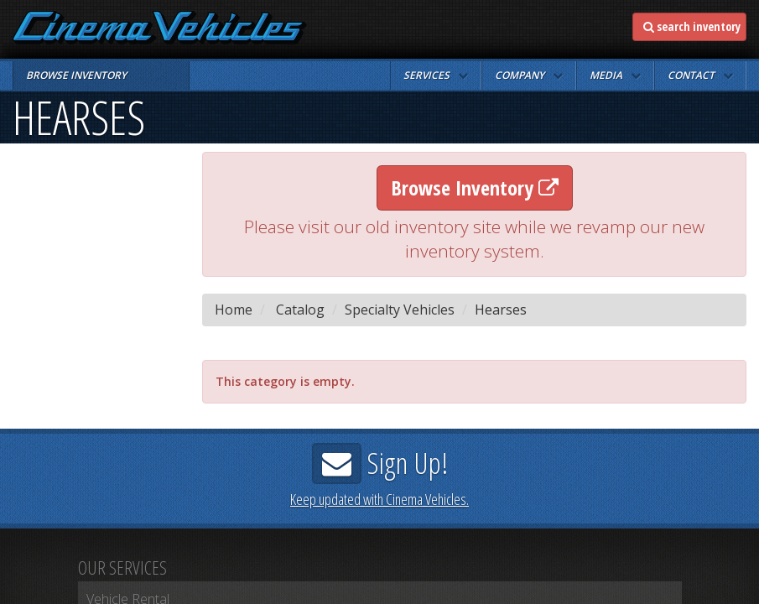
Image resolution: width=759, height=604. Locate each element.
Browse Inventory (475, 187)
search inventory (692, 26)
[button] (435, 75)
